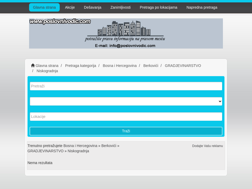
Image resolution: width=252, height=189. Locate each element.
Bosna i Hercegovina (80, 146)
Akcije (70, 7)
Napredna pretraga (202, 7)
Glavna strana (44, 7)
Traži (126, 131)
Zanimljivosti (121, 7)
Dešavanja (92, 7)
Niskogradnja (78, 151)
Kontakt (40, 19)
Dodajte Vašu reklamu (207, 146)
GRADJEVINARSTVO (46, 151)
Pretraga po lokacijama (158, 7)
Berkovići (108, 146)
